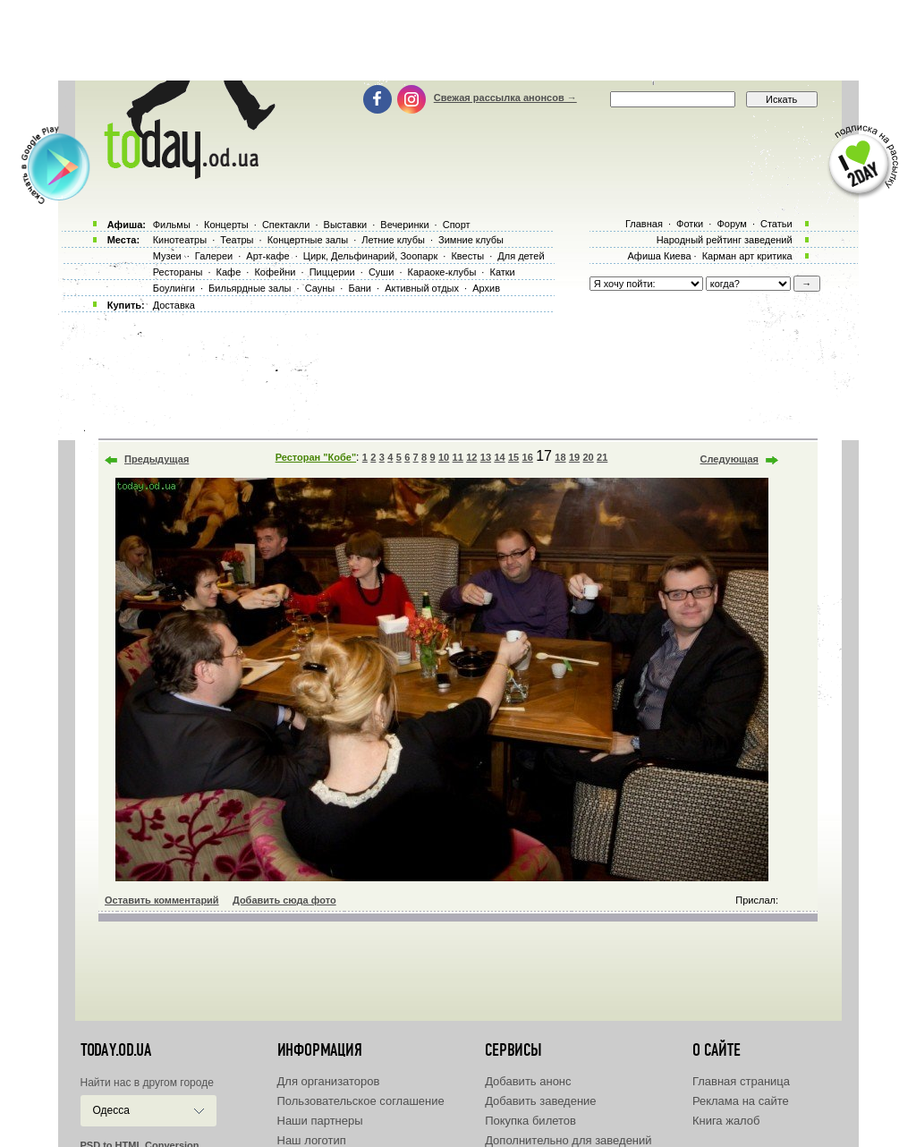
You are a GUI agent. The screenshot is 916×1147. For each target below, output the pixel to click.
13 (485, 457)
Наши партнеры (320, 1120)
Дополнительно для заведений (568, 1140)
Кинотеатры (180, 239)
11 (458, 457)
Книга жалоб (726, 1120)
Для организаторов (328, 1081)
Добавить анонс (528, 1081)
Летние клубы (393, 239)
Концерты (226, 224)
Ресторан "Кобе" (316, 457)
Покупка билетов (530, 1120)
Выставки (346, 224)
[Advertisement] (458, 40)
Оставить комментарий (162, 900)
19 (574, 457)
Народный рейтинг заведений (725, 239)
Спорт (457, 224)
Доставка (174, 305)
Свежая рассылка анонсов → (505, 97)
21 (602, 457)
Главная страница (741, 1081)
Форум (731, 223)
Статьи (776, 223)
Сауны (320, 288)
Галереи (214, 256)
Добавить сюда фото (284, 900)
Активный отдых (422, 288)
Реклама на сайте (740, 1101)
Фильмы (172, 224)
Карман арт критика (747, 256)
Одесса (111, 1110)
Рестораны (178, 272)
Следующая (729, 459)
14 (499, 457)
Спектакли (286, 224)
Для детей (520, 256)
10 (443, 457)
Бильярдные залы (249, 288)
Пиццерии (332, 272)
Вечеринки (404, 224)
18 (560, 457)
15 (513, 457)
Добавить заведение (540, 1101)
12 (471, 457)
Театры (236, 239)
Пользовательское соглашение (361, 1101)
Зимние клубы (471, 239)
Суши (381, 272)
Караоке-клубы (442, 272)
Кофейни (274, 272)
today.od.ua (116, 1050)
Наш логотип (311, 1140)
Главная (644, 223)
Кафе (229, 272)
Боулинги (174, 288)
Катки (501, 272)
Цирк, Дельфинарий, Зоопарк (370, 256)
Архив (486, 288)
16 (527, 457)
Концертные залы (307, 239)
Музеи (167, 256)
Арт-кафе (267, 256)
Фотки (689, 223)
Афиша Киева (659, 256)
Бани (359, 288)
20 (587, 457)
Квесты (467, 256)
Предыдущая (156, 459)
